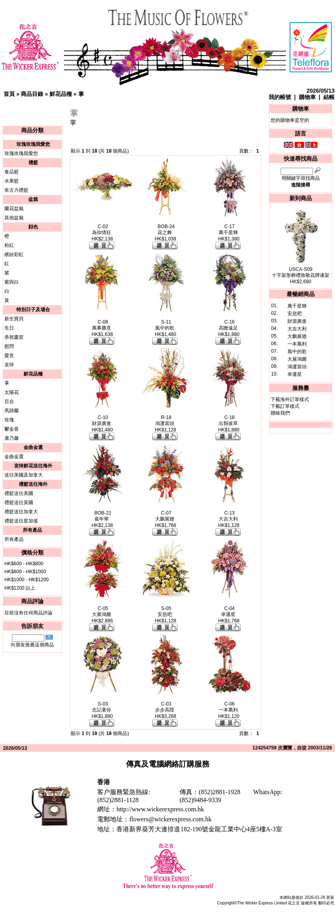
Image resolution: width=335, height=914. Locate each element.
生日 (9, 328)
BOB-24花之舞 (166, 229)
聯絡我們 (280, 413)
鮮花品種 (61, 94)
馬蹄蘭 (11, 410)
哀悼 (9, 365)
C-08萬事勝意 (101, 325)
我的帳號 (280, 97)
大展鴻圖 (297, 359)
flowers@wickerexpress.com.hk (170, 819)
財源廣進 (297, 321)
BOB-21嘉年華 (103, 516)
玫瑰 (9, 420)
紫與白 (11, 282)
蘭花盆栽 (14, 208)
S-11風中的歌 (164, 325)
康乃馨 (11, 438)
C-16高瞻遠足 (228, 325)
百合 (9, 401)
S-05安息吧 (165, 611)
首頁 (9, 94)
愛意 (9, 355)
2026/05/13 (321, 90)
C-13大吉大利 (228, 516)
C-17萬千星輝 (228, 229)
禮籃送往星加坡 (21, 521)
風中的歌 (297, 351)
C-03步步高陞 (164, 707)
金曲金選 (14, 456)
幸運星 (294, 374)
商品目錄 (32, 94)
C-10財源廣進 (101, 420)
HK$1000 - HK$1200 (26, 579)
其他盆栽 (14, 218)
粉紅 (9, 245)
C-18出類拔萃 (228, 420)
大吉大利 (297, 329)
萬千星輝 (297, 306)
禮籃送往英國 (18, 502)
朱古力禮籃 (16, 190)
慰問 (9, 346)
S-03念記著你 (101, 707)
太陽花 (11, 392)
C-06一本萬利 (228, 707)
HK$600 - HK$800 (23, 563)
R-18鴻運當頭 (164, 420)
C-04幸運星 (228, 611)
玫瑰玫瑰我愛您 (21, 153)
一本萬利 (297, 344)
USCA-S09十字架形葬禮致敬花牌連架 (300, 272)
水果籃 (11, 181)
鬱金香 (11, 429)
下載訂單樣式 (285, 406)
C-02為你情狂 (101, 229)
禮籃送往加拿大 (21, 512)
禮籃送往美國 (18, 493)
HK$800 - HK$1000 (25, 571)
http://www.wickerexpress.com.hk (160, 809)
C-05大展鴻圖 (101, 611)
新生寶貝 (14, 319)
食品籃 (11, 172)
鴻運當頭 (297, 367)
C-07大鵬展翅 (164, 516)
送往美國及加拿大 (23, 475)
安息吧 (294, 313)
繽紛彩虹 (14, 254)
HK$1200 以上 (19, 588)
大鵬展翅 (297, 336)
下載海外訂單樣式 (290, 399)
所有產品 (14, 539)
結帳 (329, 97)
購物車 (307, 97)
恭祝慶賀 (14, 337)
